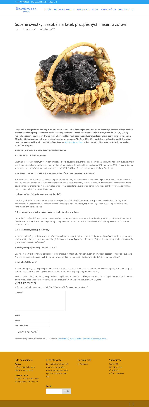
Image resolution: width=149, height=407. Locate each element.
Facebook (84, 364)
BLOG (95, 10)
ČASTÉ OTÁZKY (108, 10)
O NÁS (48, 10)
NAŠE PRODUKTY (62, 10)
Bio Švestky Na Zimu (74, 142)
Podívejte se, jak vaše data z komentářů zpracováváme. (82, 338)
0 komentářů (49, 29)
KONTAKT (124, 10)
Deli (22, 29)
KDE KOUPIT (83, 10)
